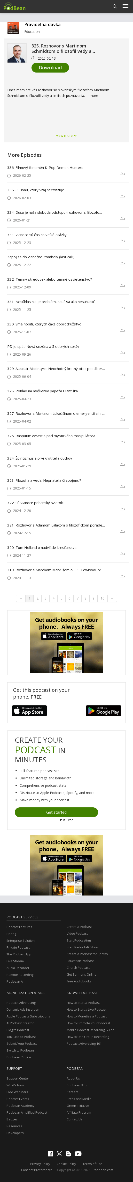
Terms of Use (92, 1164)
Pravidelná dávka (42, 24)
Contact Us (74, 1119)
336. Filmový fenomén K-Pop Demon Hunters (45, 167)
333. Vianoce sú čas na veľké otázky (37, 234)
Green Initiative (78, 1105)
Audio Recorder (18, 968)
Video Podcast (77, 933)
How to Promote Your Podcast (88, 1023)
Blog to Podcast (18, 1030)
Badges (12, 1119)
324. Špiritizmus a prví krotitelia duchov (39, 458)
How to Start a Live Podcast (86, 1009)
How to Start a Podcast (83, 1002)
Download (50, 67)
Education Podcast (80, 961)
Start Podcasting (79, 940)
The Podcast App (19, 954)
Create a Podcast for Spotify (87, 954)
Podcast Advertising (21, 1002)
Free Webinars (17, 1092)
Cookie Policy (66, 1164)
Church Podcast (78, 967)
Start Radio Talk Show (83, 947)
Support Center (18, 1078)
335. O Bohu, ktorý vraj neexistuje (35, 190)
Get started (56, 812)
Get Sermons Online (81, 974)
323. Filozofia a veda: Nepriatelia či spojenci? (44, 480)
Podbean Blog (77, 1085)
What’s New (15, 1085)
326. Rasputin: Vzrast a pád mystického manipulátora (51, 436)
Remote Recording (20, 974)
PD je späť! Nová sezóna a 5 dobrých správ (43, 346)
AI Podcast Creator (20, 1023)
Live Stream (15, 961)
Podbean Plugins (19, 1057)
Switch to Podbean (20, 1050)
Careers (72, 1092)
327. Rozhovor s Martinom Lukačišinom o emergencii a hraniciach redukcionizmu (56, 413)
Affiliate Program (79, 1112)
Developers (15, 1133)
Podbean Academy (20, 1105)
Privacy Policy (40, 1164)
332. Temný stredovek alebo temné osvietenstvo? (49, 279)
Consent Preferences (37, 1170)
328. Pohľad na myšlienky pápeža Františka (42, 391)
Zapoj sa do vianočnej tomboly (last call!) (40, 257)
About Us (73, 1078)
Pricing (11, 934)
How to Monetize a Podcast (87, 1016)
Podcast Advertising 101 (84, 1043)
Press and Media (79, 1099)
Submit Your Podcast (22, 1043)
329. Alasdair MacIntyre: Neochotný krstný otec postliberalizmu (56, 368)
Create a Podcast (79, 926)
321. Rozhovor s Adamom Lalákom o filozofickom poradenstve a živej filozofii (56, 525)
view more (66, 135)
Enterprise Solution (21, 940)
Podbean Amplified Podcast (27, 1112)
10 (102, 598)
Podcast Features (19, 927)
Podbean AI (15, 981)
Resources (14, 1126)
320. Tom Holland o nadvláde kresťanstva (42, 547)
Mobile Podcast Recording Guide (90, 1030)
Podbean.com (103, 1170)
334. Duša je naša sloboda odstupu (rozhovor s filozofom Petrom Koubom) (56, 212)
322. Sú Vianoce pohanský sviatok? (35, 502)
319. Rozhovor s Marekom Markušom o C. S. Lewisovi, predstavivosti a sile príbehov (56, 570)
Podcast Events (18, 1099)
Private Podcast (18, 947)
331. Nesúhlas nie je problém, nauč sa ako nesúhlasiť (50, 301)
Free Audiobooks (79, 981)
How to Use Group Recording (88, 1036)
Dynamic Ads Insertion (23, 1009)
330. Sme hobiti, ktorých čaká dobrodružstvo (44, 324)
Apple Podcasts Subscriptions (28, 1016)
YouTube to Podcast (21, 1036)
